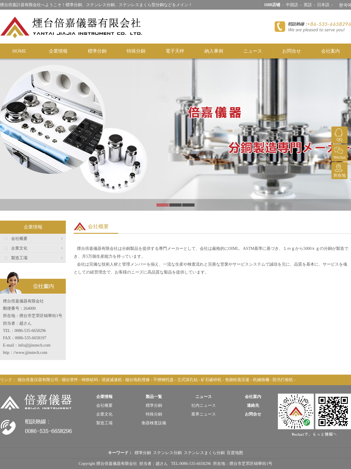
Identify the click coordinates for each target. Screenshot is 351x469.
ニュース (252, 51)
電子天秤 (175, 51)
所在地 (338, 170)
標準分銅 (97, 51)
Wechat (338, 152)
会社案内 (330, 51)
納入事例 (213, 51)
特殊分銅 (136, 51)
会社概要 (19, 238)
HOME (19, 51)
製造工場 (19, 258)
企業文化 (19, 248)
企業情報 (58, 51)
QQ (338, 134)
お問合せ (291, 51)
